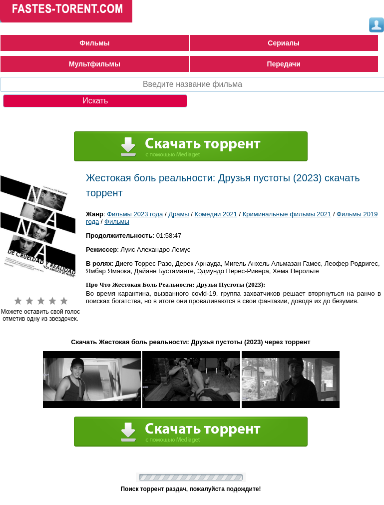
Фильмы (94, 43)
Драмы (178, 214)
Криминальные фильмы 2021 (287, 214)
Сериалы (284, 43)
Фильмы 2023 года (135, 214)
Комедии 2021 (216, 214)
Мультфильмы (94, 64)
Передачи (284, 64)
